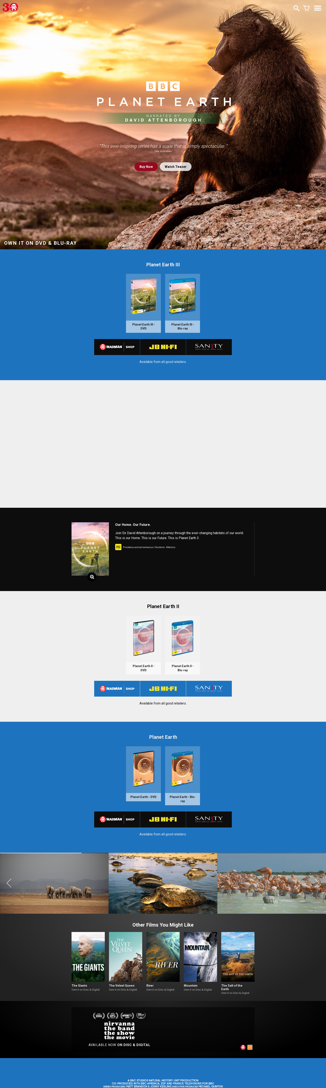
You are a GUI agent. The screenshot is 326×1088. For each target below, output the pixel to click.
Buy (146, 167)
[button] (9, 885)
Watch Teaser (176, 167)
